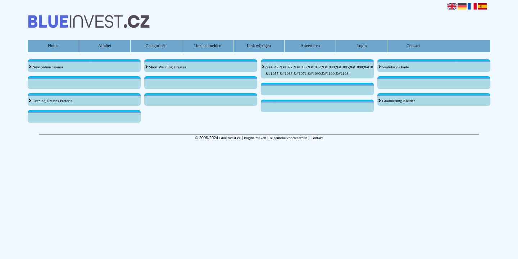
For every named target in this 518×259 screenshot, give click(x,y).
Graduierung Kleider (398, 101)
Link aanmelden (208, 45)
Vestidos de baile (395, 67)
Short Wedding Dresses (167, 67)
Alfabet (104, 45)
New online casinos (47, 67)
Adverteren (310, 45)
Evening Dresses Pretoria (52, 101)
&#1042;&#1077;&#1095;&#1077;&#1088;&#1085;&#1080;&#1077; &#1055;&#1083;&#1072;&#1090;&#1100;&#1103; (315, 70)
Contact (413, 45)
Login (361, 45)
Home (53, 45)
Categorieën (156, 45)
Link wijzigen (259, 45)
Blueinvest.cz (230, 138)
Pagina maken (255, 138)
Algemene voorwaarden (288, 138)
